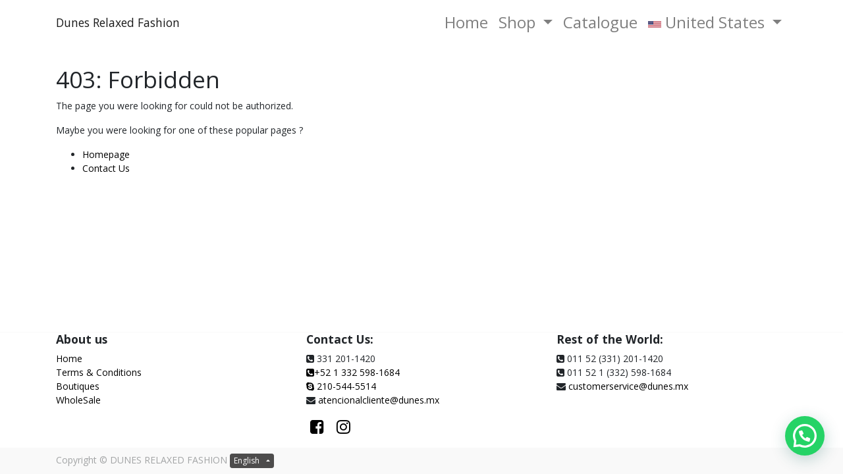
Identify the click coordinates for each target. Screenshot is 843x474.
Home (69, 358)
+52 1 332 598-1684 (353, 372)
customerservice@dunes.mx (628, 386)
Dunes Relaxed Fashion (118, 22)
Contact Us (106, 168)
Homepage (106, 154)
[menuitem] (466, 22)
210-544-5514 (346, 386)
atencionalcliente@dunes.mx (378, 400)
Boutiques (77, 386)
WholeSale (78, 400)
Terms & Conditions (99, 372)
